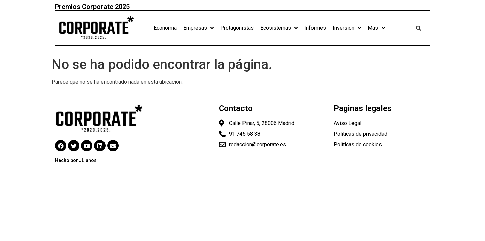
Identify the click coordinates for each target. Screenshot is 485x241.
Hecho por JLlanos (76, 160)
